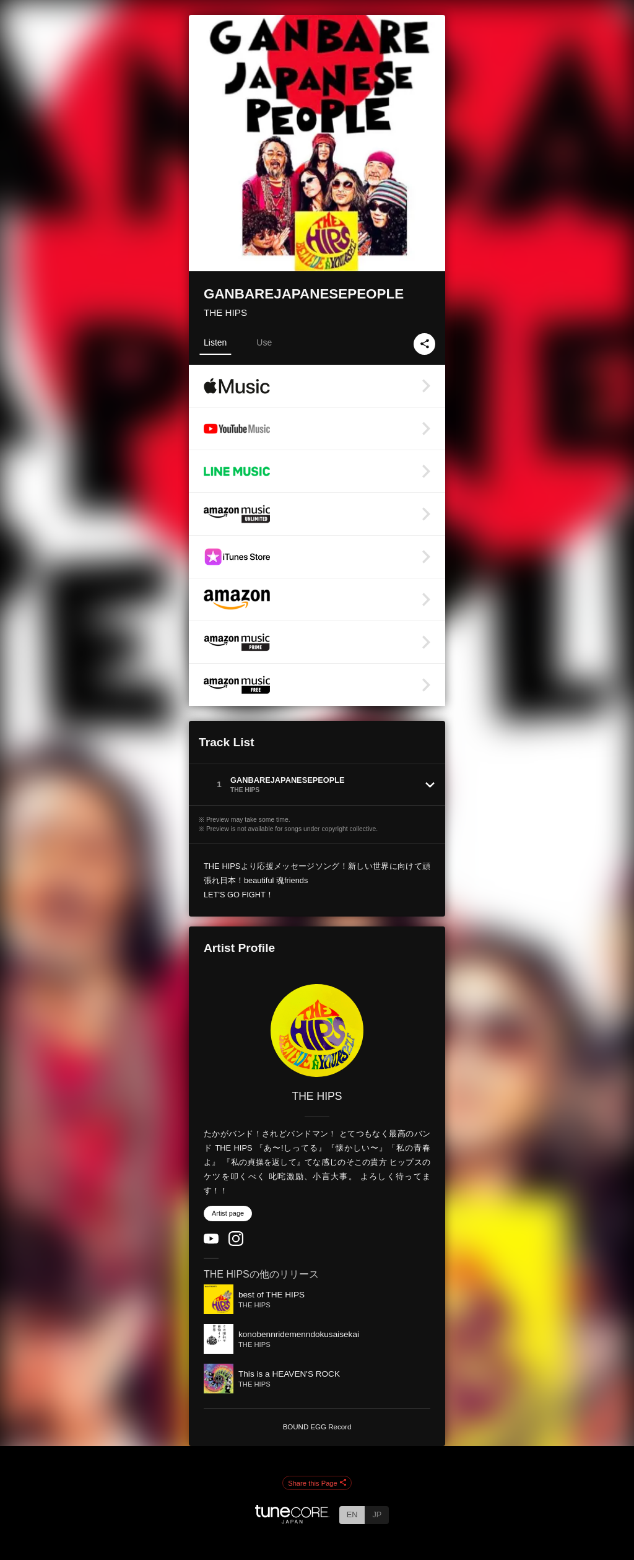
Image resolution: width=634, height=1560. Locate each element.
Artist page (228, 1213)
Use (264, 342)
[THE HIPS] (317, 1030)
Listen (215, 342)
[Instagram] (235, 1243)
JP (376, 1514)
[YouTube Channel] (211, 1240)
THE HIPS (225, 312)
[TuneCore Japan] (292, 1520)
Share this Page (317, 1483)
